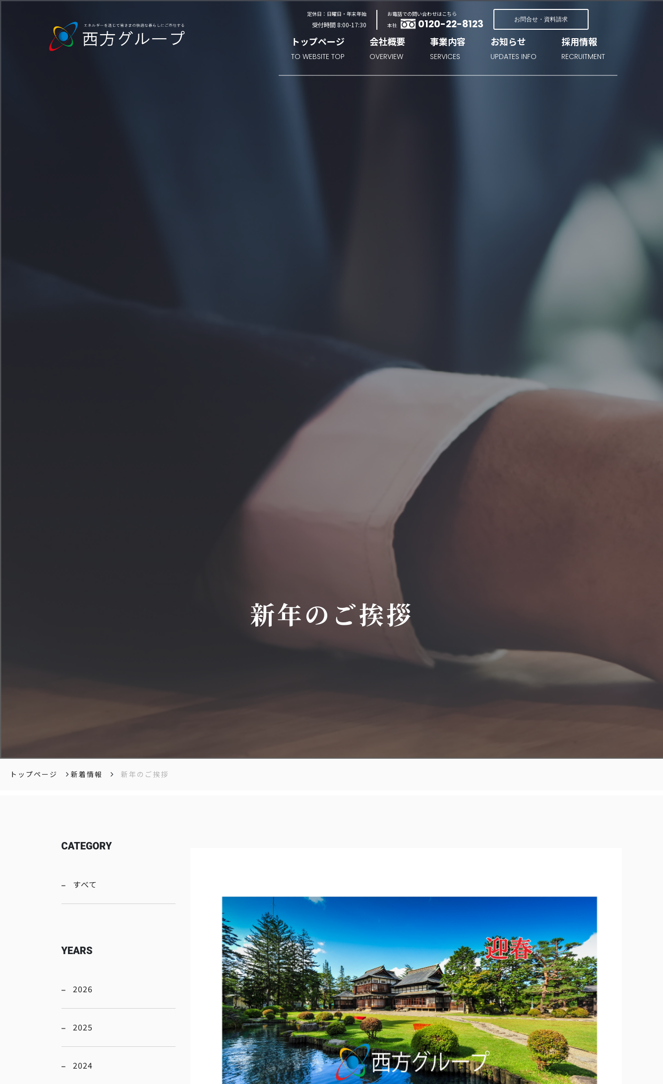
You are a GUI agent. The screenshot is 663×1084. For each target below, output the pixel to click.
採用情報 (583, 49)
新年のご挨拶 (145, 774)
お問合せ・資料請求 (541, 19)
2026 (83, 989)
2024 (83, 1065)
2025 (83, 1027)
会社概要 (387, 49)
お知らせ (513, 49)
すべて (85, 884)
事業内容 (448, 49)
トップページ (318, 49)
